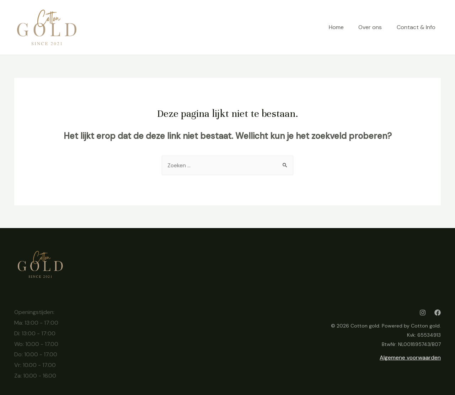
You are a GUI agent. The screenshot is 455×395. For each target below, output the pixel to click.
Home (330, 27)
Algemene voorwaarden (410, 357)
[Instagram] (422, 312)
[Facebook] (437, 312)
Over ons (367, 27)
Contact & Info (416, 27)
